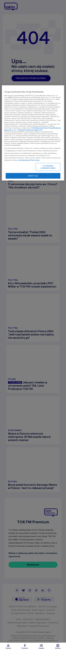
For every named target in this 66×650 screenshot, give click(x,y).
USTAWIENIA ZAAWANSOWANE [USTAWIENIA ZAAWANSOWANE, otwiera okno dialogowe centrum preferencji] (48, 167)
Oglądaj (41, 646)
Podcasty (24, 646)
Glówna (8, 646)
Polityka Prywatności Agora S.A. (30, 130)
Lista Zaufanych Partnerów (28, 160)
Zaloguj (58, 646)
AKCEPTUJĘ (33, 176)
